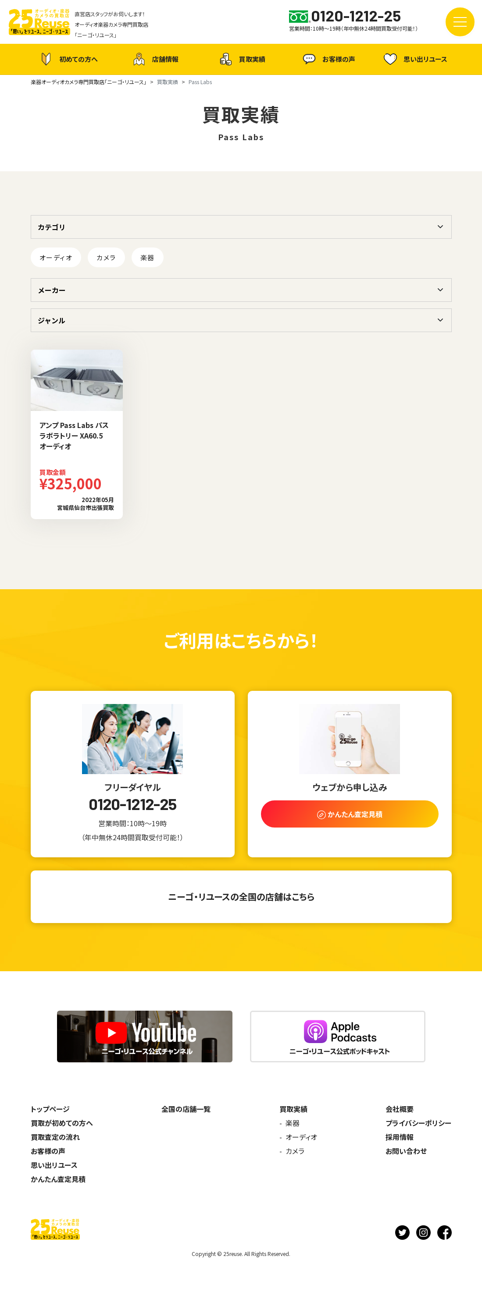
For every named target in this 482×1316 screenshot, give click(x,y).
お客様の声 (327, 59)
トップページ (50, 1109)
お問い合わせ (406, 1151)
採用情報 (400, 1137)
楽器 (147, 257)
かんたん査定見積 (58, 1179)
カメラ (106, 257)
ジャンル (51, 320)
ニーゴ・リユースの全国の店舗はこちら (241, 896)
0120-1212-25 (132, 804)
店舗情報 (154, 59)
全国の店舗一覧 (186, 1109)
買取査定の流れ (55, 1137)
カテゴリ (52, 227)
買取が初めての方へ (62, 1123)
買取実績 (241, 59)
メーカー (52, 290)
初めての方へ (67, 59)
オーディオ (56, 257)
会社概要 (400, 1109)
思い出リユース (414, 58)
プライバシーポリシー (418, 1123)
